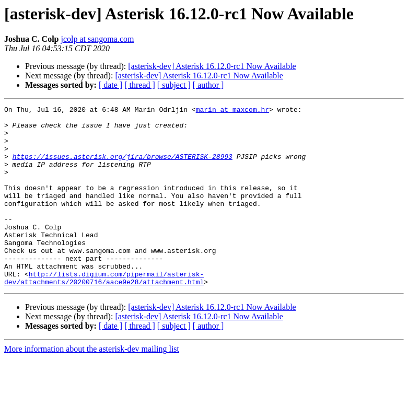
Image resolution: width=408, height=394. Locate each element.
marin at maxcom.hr (232, 110)
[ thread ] (139, 84)
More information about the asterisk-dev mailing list (91, 384)
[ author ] (208, 84)
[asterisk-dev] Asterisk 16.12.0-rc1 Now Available (212, 66)
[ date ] (110, 84)
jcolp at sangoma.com (97, 38)
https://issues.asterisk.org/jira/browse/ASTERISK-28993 (122, 167)
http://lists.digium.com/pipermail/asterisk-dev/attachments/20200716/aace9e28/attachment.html (104, 313)
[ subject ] (174, 84)
